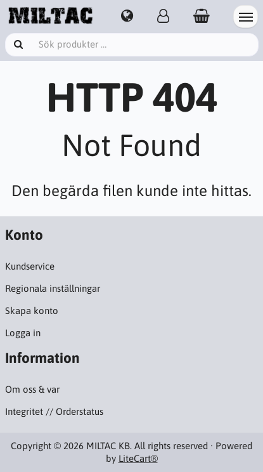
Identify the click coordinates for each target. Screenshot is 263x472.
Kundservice (30, 266)
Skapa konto (31, 310)
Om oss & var (32, 389)
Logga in (23, 332)
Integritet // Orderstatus (54, 411)
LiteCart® (138, 458)
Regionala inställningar (52, 288)
